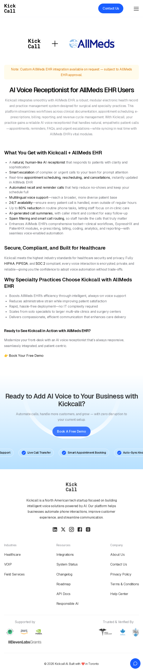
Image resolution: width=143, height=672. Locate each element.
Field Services (14, 584)
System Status (67, 574)
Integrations (65, 564)
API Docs (63, 604)
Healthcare (12, 564)
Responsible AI (67, 614)
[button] (136, 8)
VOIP (8, 574)
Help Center (119, 604)
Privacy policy (120, 584)
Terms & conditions (124, 594)
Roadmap (63, 594)
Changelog (64, 584)
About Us (117, 564)
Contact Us (118, 574)
